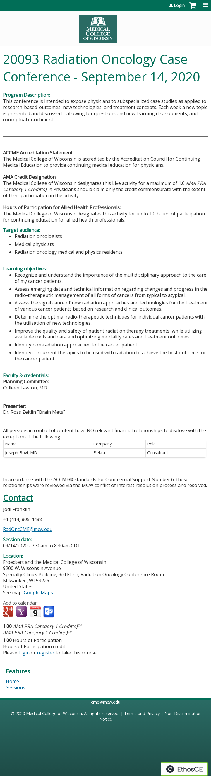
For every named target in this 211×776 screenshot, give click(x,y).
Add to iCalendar (35, 611)
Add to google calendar (9, 612)
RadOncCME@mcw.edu (27, 529)
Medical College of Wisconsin (54, 713)
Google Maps (38, 592)
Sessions (15, 687)
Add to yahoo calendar (22, 612)
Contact (18, 497)
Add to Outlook (49, 612)
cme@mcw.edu (105, 702)
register (45, 652)
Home (12, 681)
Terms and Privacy (142, 713)
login (24, 652)
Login (179, 6)
